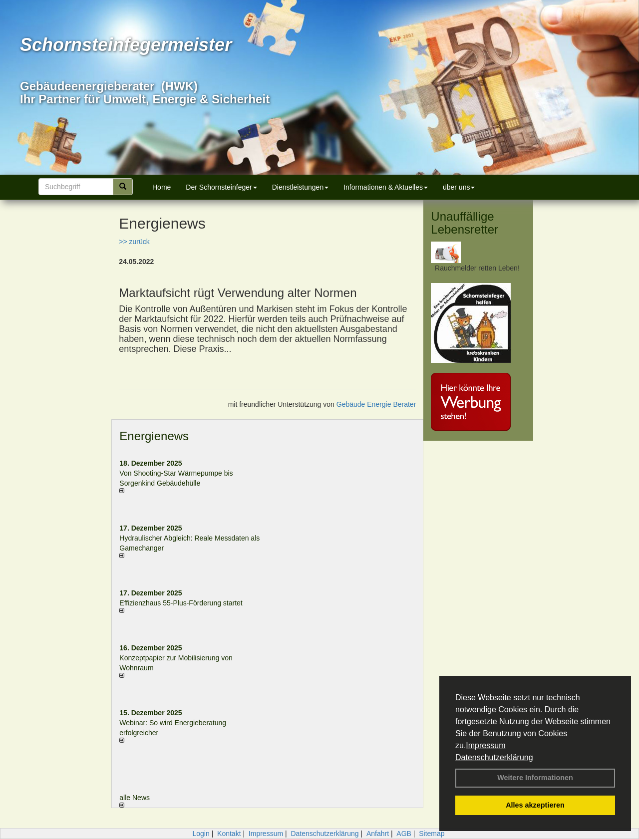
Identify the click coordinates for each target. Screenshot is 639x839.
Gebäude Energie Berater (376, 404)
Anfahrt (377, 834)
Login (200, 834)
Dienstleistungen (300, 187)
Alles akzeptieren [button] (535, 805)
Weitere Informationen (535, 778)
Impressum (485, 745)
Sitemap (431, 834)
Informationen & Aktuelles (385, 187)
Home (161, 187)
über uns (459, 187)
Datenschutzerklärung (494, 757)
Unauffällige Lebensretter (464, 223)
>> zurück (134, 242)
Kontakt (229, 834)
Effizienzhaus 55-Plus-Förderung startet (180, 603)
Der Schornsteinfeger (221, 187)
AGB (403, 834)
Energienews (154, 436)
